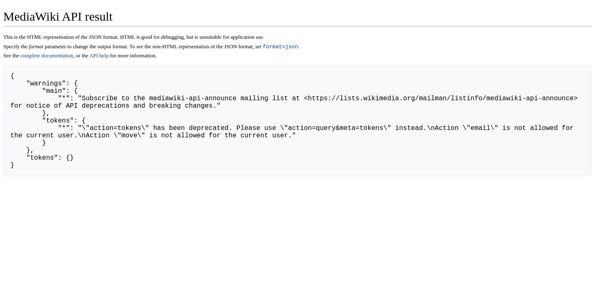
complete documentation (46, 56)
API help (99, 56)
